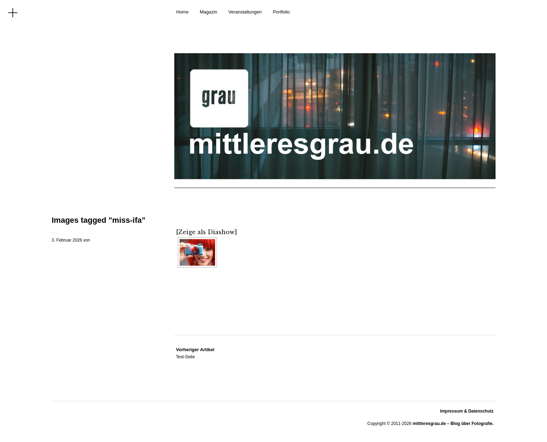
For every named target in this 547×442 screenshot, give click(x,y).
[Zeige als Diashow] (206, 232)
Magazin (208, 12)
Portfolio (281, 12)
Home (182, 12)
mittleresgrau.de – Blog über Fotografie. (452, 423)
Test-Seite (195, 353)
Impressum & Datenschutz (467, 411)
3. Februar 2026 (67, 240)
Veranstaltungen (245, 12)
